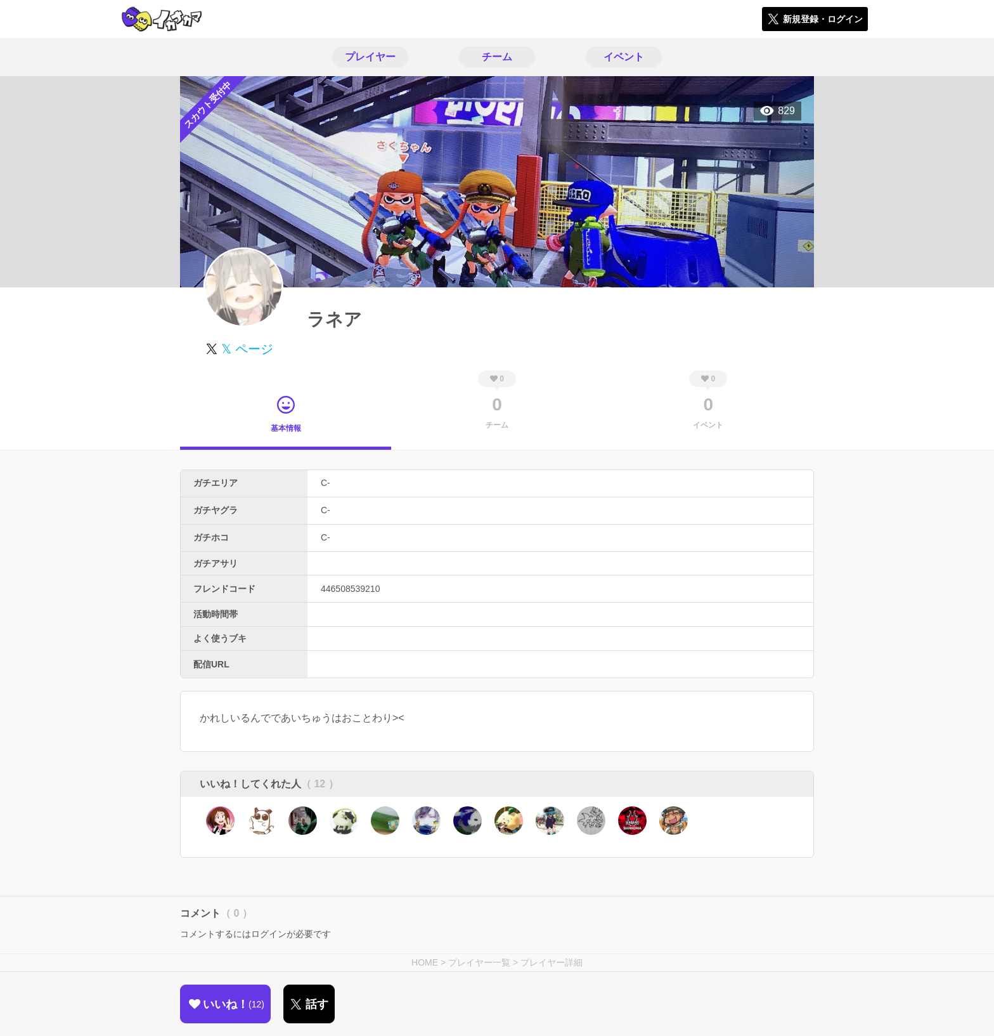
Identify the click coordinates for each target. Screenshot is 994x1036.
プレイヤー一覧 (479, 962)
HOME (424, 962)
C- (325, 483)
